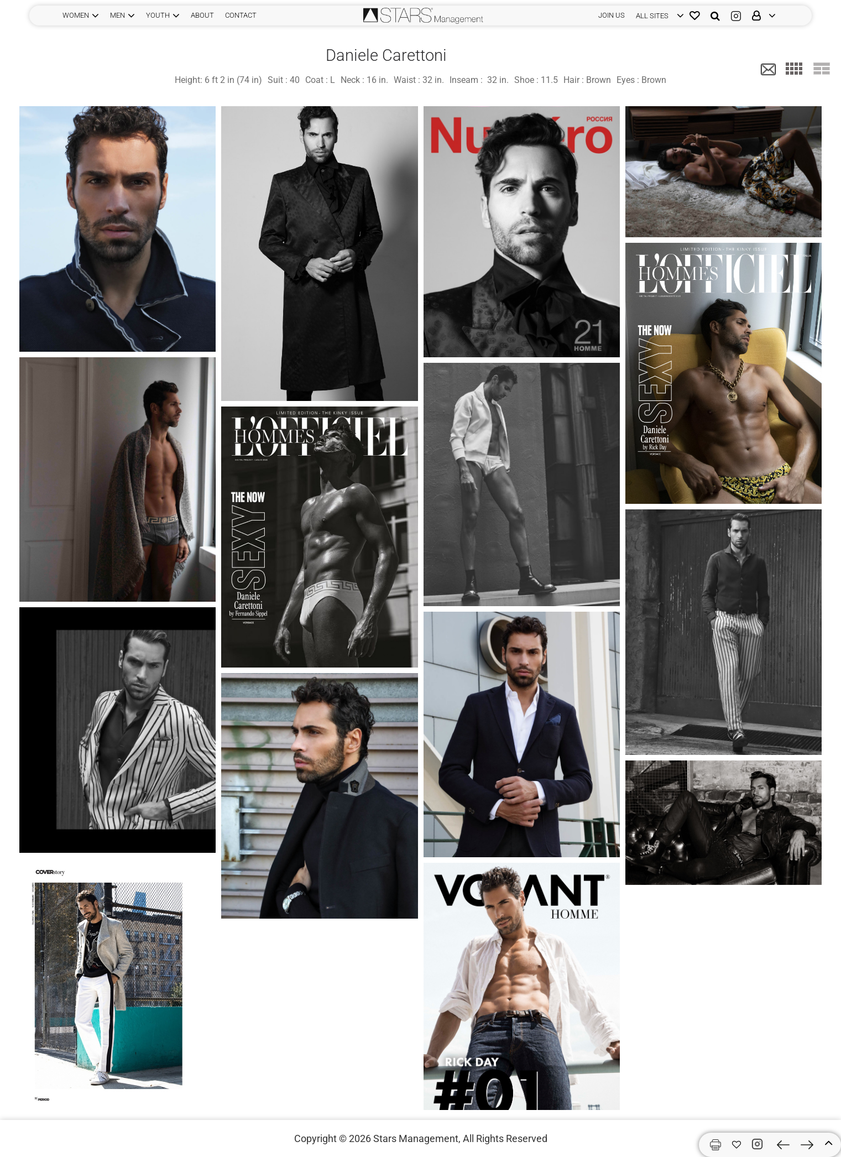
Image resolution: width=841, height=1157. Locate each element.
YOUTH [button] (158, 15)
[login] (657, 15)
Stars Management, (417, 1138)
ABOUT (202, 15)
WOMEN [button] (75, 15)
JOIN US (611, 15)
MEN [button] (117, 15)
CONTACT (241, 15)
